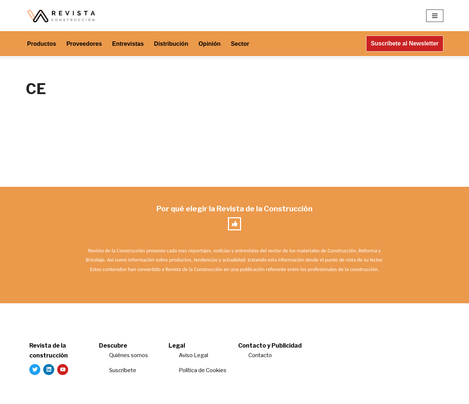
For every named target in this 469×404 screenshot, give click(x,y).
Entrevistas (128, 44)
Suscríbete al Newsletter (405, 43)
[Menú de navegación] (434, 16)
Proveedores (84, 44)
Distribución (171, 44)
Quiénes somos (128, 355)
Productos (41, 44)
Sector (240, 44)
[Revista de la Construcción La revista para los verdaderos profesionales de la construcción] (62, 16)
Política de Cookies (202, 370)
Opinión (210, 44)
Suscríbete (123, 370)
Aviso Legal (193, 355)
